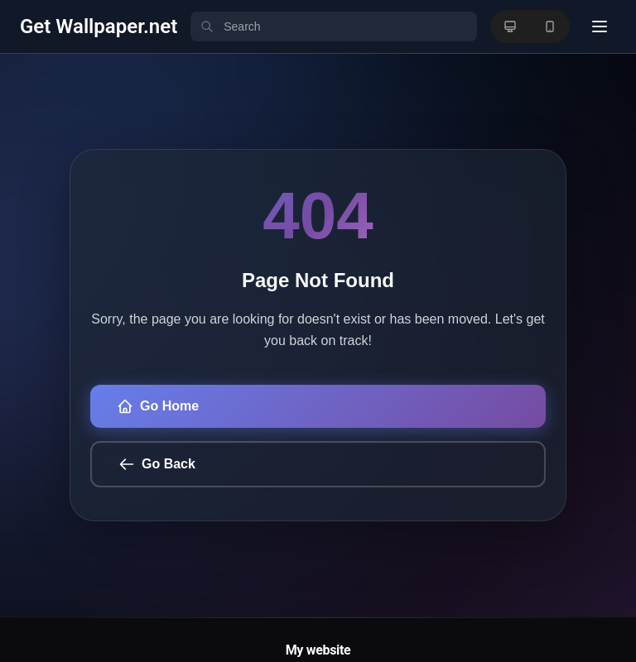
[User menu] (599, 26)
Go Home (158, 406)
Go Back (156, 464)
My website (318, 650)
